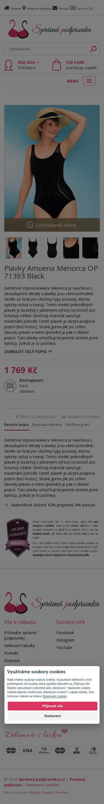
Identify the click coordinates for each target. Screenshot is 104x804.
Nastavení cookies (42, 784)
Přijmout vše (52, 706)
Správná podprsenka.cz (42, 779)
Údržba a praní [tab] (77, 424)
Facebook (65, 632)
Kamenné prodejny (36, 8)
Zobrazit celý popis (25, 351)
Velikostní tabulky (19, 645)
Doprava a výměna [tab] (47, 424)
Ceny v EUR (81, 8)
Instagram (65, 640)
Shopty (33, 792)
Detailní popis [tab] (16, 424)
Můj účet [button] (28, 65)
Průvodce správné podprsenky (20, 635)
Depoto (46, 792)
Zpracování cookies (55, 696)
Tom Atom (61, 792)
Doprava (12, 8)
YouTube (64, 647)
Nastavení (52, 716)
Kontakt (60, 8)
